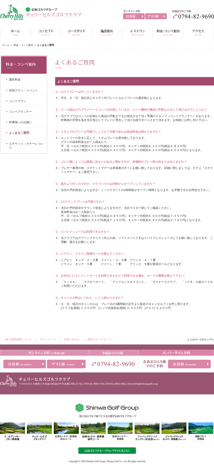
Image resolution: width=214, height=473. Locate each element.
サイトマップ (48, 339)
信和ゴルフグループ (99, 339)
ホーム (5, 45)
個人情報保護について (18, 339)
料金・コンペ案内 (23, 45)
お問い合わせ (71, 339)
